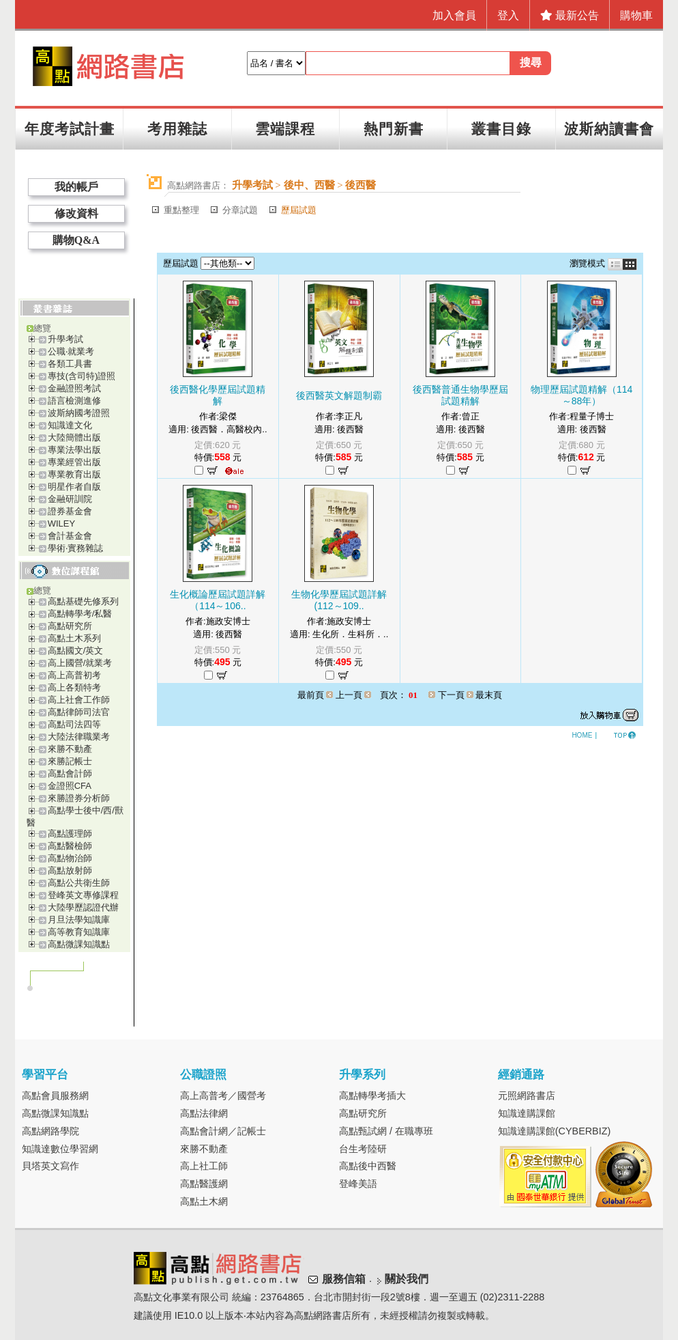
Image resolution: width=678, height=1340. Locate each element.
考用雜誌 (177, 129)
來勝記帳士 (70, 761)
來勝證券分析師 (79, 798)
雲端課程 (285, 129)
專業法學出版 (74, 450)
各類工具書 (70, 364)
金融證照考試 (74, 388)
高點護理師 (70, 833)
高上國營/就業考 (80, 663)
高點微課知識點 (79, 944)
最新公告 (569, 15)
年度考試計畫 (70, 129)
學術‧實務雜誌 (75, 548)
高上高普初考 (74, 675)
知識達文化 (70, 425)
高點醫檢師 (70, 846)
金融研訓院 (70, 499)
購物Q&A (76, 240)
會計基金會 (70, 536)
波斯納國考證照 (79, 413)
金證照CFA (69, 786)
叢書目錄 (501, 129)
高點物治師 (70, 858)
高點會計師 (70, 773)
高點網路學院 (50, 1131)
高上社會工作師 (79, 700)
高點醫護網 (204, 1183)
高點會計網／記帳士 (223, 1131)
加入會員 (454, 15)
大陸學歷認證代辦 (83, 907)
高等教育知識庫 (79, 932)
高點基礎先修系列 (83, 601)
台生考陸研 (363, 1148)
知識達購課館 (526, 1113)
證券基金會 (70, 511)
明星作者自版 (74, 486)
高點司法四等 (74, 724)
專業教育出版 (74, 474)
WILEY (61, 523)
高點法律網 (204, 1113)
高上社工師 (204, 1165)
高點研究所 (70, 626)
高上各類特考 (74, 687)
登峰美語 (358, 1183)
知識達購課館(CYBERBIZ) (554, 1131)
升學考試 (65, 339)
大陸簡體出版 (74, 437)
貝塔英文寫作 (50, 1165)
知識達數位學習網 (60, 1148)
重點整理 (181, 210)
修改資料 (76, 213)
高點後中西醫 (367, 1165)
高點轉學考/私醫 (80, 614)
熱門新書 (394, 129)
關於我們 (406, 1279)
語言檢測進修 (74, 400)
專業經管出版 (74, 462)
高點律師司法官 (79, 712)
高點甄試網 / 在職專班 (386, 1131)
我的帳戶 (76, 187)
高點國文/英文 (76, 650)
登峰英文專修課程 (83, 895)
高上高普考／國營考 (223, 1095)
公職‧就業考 (71, 351)
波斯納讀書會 (609, 129)
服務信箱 (344, 1279)
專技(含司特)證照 (82, 376)
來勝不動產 (70, 749)
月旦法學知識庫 (79, 920)
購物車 (636, 15)
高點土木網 (204, 1201)
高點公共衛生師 (79, 883)
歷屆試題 (298, 210)
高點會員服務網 (55, 1095)
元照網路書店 (526, 1095)
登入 (508, 15)
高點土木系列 (74, 638)
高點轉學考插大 (372, 1095)
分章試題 (240, 210)
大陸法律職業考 (79, 736)
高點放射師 (70, 870)
